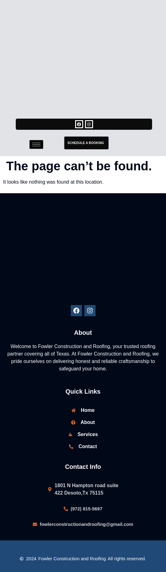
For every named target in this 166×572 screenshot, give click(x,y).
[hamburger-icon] (36, 144)
